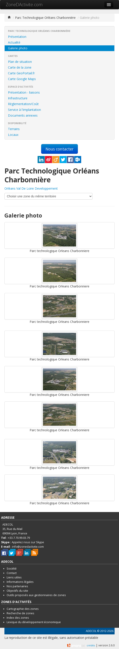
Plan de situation (20, 62)
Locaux (13, 135)
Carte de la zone (19, 67)
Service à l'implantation (24, 110)
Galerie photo (17, 48)
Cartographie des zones (23, 609)
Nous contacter (59, 149)
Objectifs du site (17, 591)
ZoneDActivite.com (24, 5)
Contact (12, 573)
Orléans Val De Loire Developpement (31, 188)
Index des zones (18, 618)
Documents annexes (23, 115)
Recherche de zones (20, 613)
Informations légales (20, 582)
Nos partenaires (17, 586)
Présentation (17, 37)
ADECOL (91, 631)
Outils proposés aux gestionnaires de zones (36, 595)
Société (12, 568)
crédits (91, 645)
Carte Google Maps (22, 79)
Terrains (14, 129)
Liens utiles (14, 577)
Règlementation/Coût (23, 104)
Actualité (14, 42)
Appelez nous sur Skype (28, 542)
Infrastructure (17, 98)
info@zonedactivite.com (28, 547)
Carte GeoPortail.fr (21, 73)
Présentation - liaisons (24, 92)
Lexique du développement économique (34, 622)
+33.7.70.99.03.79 (19, 538)
